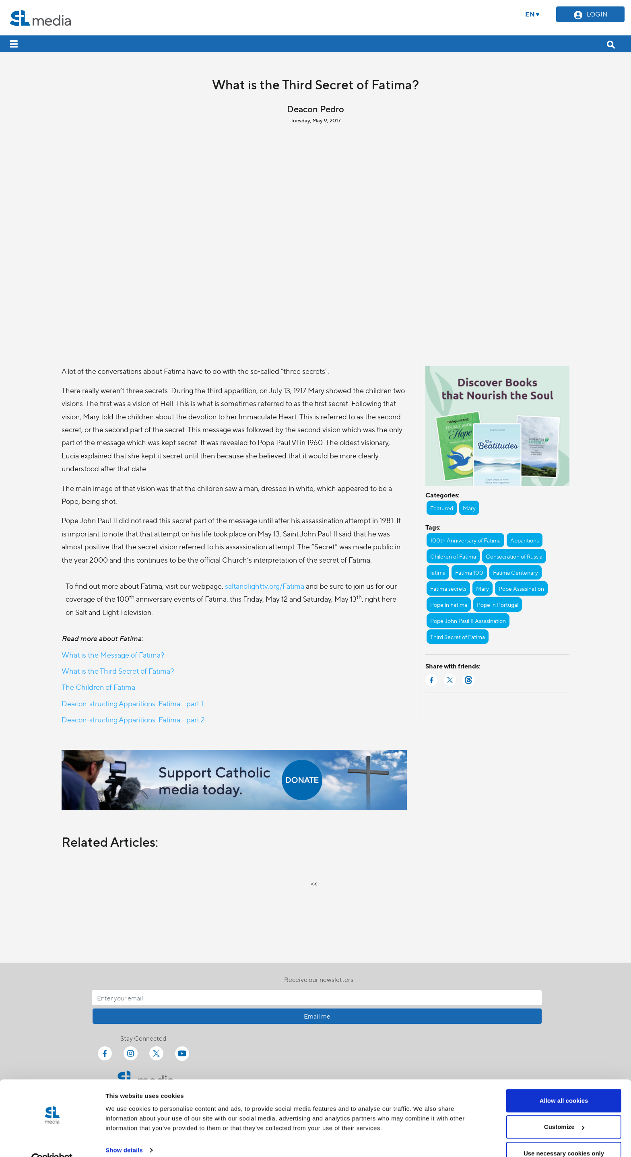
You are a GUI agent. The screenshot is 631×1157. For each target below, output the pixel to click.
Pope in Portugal (497, 604)
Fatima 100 (469, 572)
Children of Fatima (453, 556)
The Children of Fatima (98, 686)
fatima (437, 572)
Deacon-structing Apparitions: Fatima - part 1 (132, 703)
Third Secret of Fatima (457, 636)
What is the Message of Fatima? (113, 654)
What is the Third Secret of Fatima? (118, 670)
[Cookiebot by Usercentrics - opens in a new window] (52, 1141)
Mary (469, 507)
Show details (124, 1132)
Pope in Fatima (448, 604)
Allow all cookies (564, 1082)
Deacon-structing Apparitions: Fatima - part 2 (133, 719)
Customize (564, 1109)
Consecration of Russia (514, 556)
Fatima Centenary (515, 572)
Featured (441, 507)
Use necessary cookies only (564, 1135)
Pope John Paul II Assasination (468, 620)
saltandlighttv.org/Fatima (264, 585)
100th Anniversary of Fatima (465, 540)
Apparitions (524, 540)
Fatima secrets (448, 588)
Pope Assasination (521, 588)
